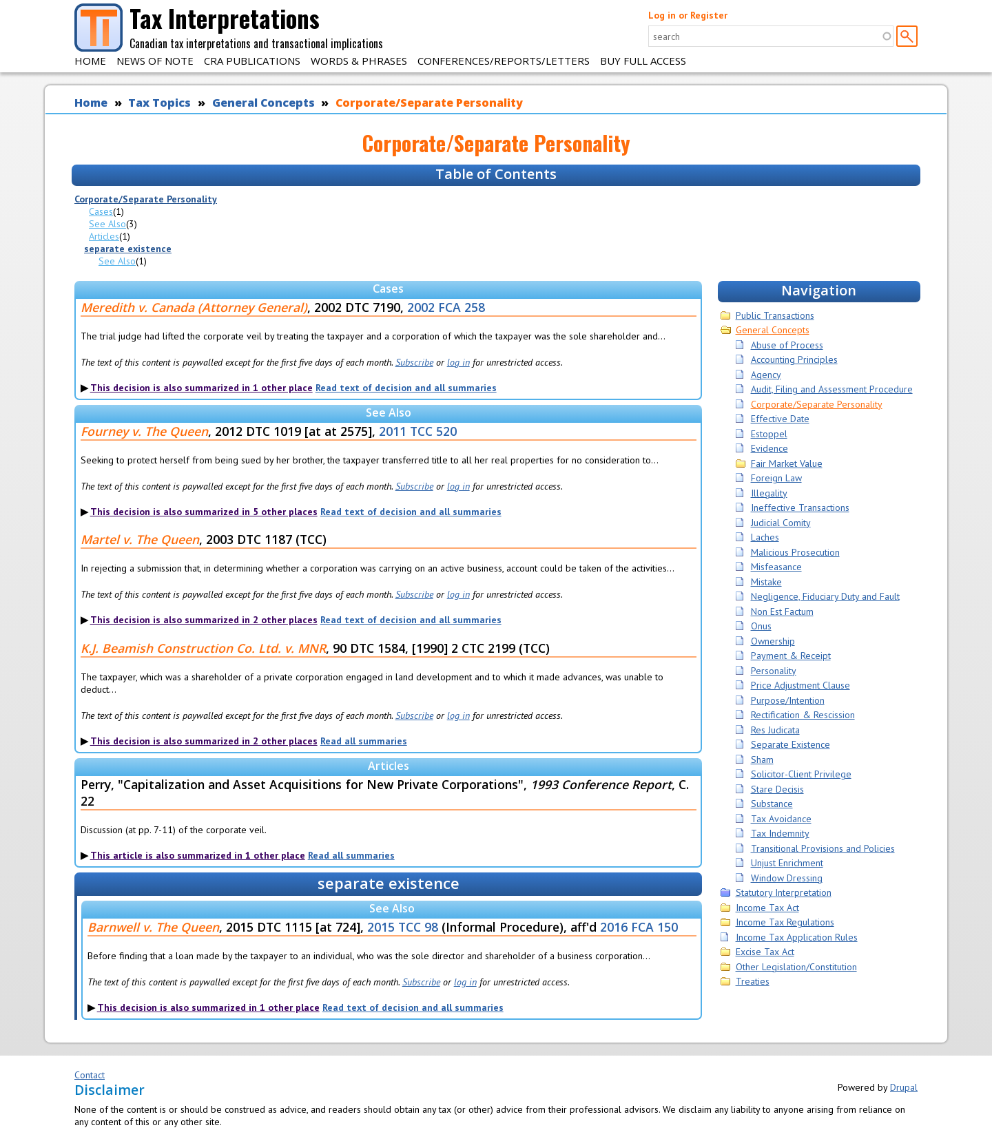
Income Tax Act (767, 907)
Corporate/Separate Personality (429, 102)
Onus (761, 626)
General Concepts (263, 102)
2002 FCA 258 (446, 307)
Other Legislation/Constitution (796, 967)
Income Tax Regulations (785, 922)
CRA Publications (252, 60)
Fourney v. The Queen (144, 431)
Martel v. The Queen (140, 539)
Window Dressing (787, 878)
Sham (762, 759)
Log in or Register (687, 15)
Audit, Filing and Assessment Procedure (832, 389)
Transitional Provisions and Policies (823, 848)
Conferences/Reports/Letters (503, 60)
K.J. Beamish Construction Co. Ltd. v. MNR (203, 648)
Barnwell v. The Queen (153, 927)
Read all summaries (363, 741)
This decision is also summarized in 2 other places (204, 620)
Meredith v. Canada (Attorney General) (194, 307)
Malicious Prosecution (795, 552)
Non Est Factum (782, 611)
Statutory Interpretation (783, 892)
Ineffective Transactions (800, 507)
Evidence (769, 448)
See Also (107, 224)
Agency (766, 374)
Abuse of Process (787, 345)
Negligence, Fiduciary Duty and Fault (825, 596)
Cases (101, 211)
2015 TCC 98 (402, 927)
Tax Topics (159, 102)
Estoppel (769, 434)
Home (90, 60)
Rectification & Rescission (803, 715)
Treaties (752, 981)
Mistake (766, 582)
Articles (104, 236)
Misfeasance (776, 567)
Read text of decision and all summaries (406, 387)
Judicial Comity (781, 522)
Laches (765, 537)
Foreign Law (776, 478)
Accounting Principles (794, 359)
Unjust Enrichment (787, 863)
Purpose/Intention (788, 700)
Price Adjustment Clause (800, 685)
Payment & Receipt (791, 655)
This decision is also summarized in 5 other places (204, 511)
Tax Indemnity (780, 833)
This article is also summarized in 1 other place (197, 855)
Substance (772, 803)
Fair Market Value (787, 463)
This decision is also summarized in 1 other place (201, 387)
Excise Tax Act (765, 951)
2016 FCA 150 (639, 927)
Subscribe (414, 362)
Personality (773, 670)
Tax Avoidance (781, 819)
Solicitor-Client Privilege (801, 774)
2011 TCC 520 (418, 431)
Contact (89, 1075)
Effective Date (780, 418)
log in (458, 362)
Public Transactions (775, 315)
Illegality (769, 493)
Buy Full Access (643, 60)
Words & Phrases (359, 60)
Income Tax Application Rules (797, 937)
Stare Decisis (777, 789)
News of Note (155, 60)
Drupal (904, 1087)
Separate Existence (790, 744)
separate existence (128, 248)
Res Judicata (775, 730)
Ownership (773, 641)
